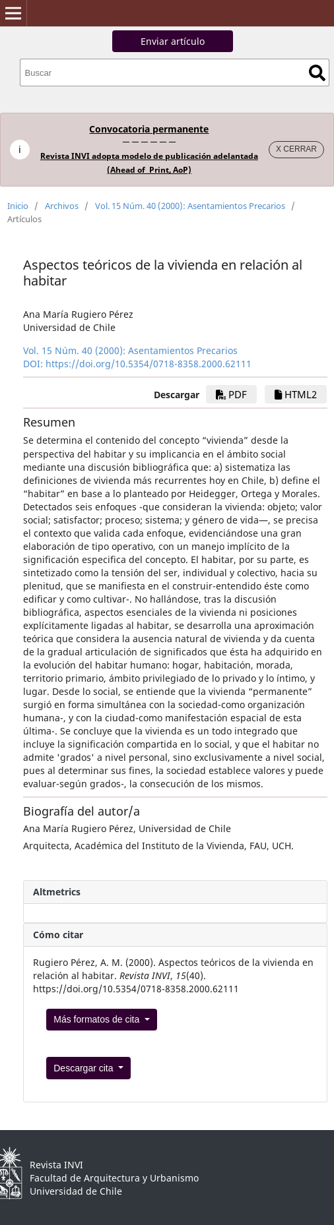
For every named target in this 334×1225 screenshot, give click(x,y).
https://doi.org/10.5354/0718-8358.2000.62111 (148, 363)
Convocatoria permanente (149, 129)
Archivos (62, 206)
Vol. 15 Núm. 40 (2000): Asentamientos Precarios (190, 206)
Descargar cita (84, 1068)
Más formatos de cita (97, 1019)
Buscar (317, 73)
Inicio (17, 206)
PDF (231, 394)
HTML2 (296, 394)
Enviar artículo (173, 41)
